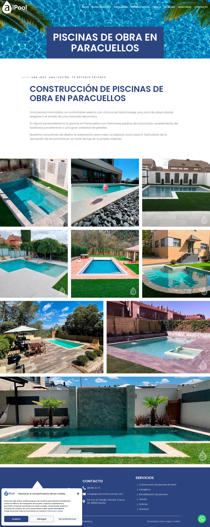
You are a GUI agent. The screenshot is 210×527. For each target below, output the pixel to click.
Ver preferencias (67, 519)
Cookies (176, 521)
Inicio (85, 7)
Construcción (101, 7)
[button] (78, 493)
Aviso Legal (165, 521)
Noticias (169, 7)
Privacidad (153, 521)
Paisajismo (121, 7)
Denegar (41, 519)
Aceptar (16, 519)
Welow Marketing (83, 521)
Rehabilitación (140, 7)
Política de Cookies (55, 511)
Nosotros (184, 7)
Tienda (157, 7)
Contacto (201, 7)
